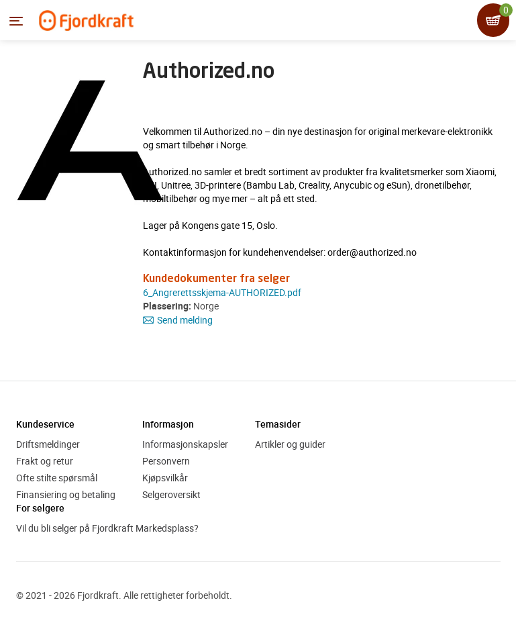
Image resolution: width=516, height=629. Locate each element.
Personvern (166, 460)
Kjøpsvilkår (165, 477)
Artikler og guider (290, 444)
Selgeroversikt (171, 494)
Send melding (178, 319)
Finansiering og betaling (65, 494)
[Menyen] (16, 21)
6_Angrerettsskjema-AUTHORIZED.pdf (222, 292)
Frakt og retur (44, 460)
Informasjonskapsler (185, 444)
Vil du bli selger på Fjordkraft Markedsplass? (107, 528)
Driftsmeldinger (48, 444)
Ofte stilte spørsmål (56, 477)
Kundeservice (45, 424)
